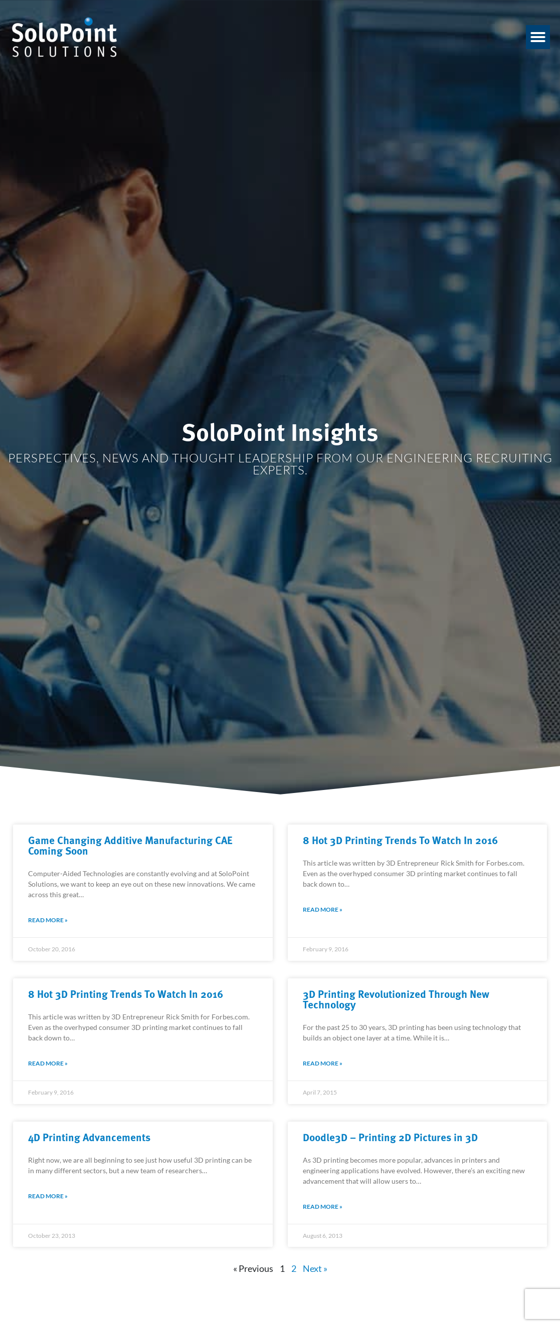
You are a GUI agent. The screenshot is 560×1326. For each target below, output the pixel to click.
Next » (315, 1268)
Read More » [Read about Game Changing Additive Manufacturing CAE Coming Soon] (48, 920)
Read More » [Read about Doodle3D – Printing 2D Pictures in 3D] (322, 1206)
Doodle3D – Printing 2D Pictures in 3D (390, 1136)
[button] (538, 37)
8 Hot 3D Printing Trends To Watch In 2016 (400, 839)
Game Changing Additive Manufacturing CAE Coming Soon (130, 845)
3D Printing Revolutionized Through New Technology (396, 998)
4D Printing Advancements (89, 1136)
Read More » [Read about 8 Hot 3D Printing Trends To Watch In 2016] (322, 909)
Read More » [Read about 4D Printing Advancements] (48, 1196)
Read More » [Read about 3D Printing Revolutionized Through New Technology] (322, 1063)
